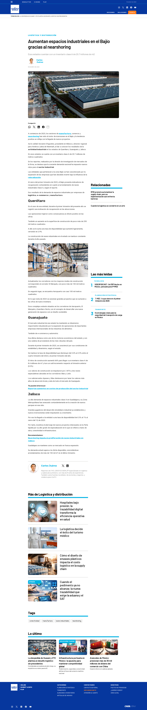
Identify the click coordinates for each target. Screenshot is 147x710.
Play (44, 2)
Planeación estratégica (65, 687)
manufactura (65, 133)
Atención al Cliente (91, 693)
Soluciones (122, 12)
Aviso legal (115, 693)
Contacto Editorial (91, 687)
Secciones (110, 12)
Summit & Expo (26, 687)
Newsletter (26, 2)
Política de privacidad (118, 687)
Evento (132, 12)
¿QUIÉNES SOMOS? (117, 690)
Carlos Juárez (39, 61)
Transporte (61, 690)
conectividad (34, 621)
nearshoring (33, 136)
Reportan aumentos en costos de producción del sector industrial (58, 388)
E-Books (37, 2)
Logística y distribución (42, 35)
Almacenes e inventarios (66, 693)
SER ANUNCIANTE (90, 690)
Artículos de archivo (64, 695)
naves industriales (62, 621)
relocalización (34, 177)
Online (23, 685)
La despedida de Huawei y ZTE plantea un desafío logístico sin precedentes (43, 16)
